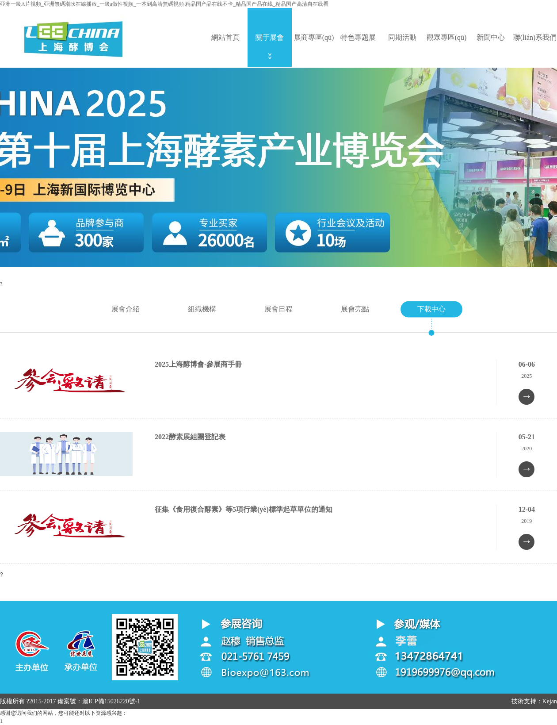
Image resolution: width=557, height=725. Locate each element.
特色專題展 (358, 37)
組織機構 (202, 309)
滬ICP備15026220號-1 (111, 701)
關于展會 (270, 37)
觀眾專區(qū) (447, 37)
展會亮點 (355, 309)
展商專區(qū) (314, 37)
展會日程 (278, 309)
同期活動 (402, 37)
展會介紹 (125, 309)
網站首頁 (225, 37)
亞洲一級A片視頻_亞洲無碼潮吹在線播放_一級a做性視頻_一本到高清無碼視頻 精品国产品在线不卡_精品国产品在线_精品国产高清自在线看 (164, 4)
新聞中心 (491, 37)
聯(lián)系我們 (535, 37)
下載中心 (431, 309)
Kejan (549, 701)
